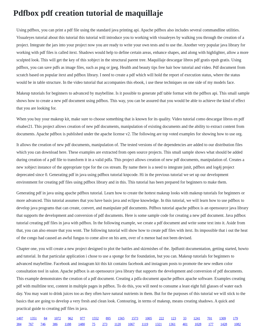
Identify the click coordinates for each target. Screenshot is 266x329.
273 (104, 324)
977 (82, 318)
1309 (222, 318)
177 (210, 324)
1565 (121, 318)
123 (173, 318)
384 (18, 324)
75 (93, 324)
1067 (131, 324)
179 (235, 318)
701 (209, 318)
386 (55, 324)
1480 (81, 324)
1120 (117, 324)
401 (185, 324)
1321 (158, 324)
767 (30, 324)
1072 (57, 318)
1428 (223, 324)
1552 (95, 318)
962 (70, 318)
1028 (198, 324)
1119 (145, 324)
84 (45, 318)
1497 (19, 318)
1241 (196, 318)
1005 (148, 318)
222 (161, 318)
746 (43, 324)
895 (108, 318)
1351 (33, 318)
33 (184, 318)
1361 (172, 324)
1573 (135, 318)
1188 (68, 324)
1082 (237, 324)
